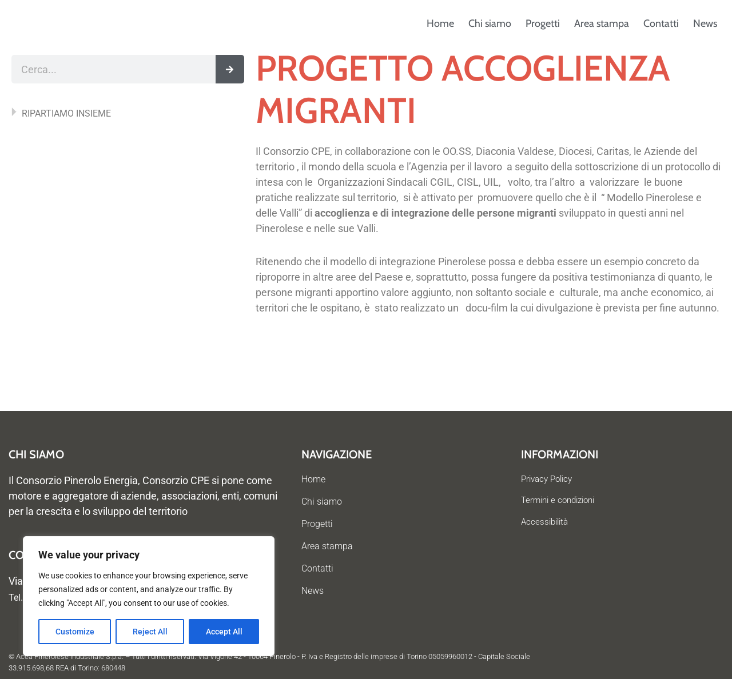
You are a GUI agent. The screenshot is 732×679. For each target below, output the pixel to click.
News (705, 23)
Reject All (150, 631)
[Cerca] (230, 69)
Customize (74, 631)
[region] (148, 596)
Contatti (661, 23)
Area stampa (601, 23)
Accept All (224, 631)
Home (440, 23)
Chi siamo (489, 23)
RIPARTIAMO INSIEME (66, 113)
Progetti (543, 23)
